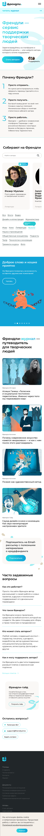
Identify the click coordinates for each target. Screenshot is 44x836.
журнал (28, 339)
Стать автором (13, 59)
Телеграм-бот (11, 725)
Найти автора (7, 811)
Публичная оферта (9, 796)
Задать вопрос (10, 737)
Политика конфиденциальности (14, 790)
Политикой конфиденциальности (17, 825)
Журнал (5, 778)
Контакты (5, 775)
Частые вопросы (8, 772)
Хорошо (22, 830)
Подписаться (15, 558)
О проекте (6, 770)
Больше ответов (10, 673)
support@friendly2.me (15, 731)
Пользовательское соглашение (13, 788)
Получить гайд (17, 704)
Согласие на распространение (13, 793)
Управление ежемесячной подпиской (16, 798)
